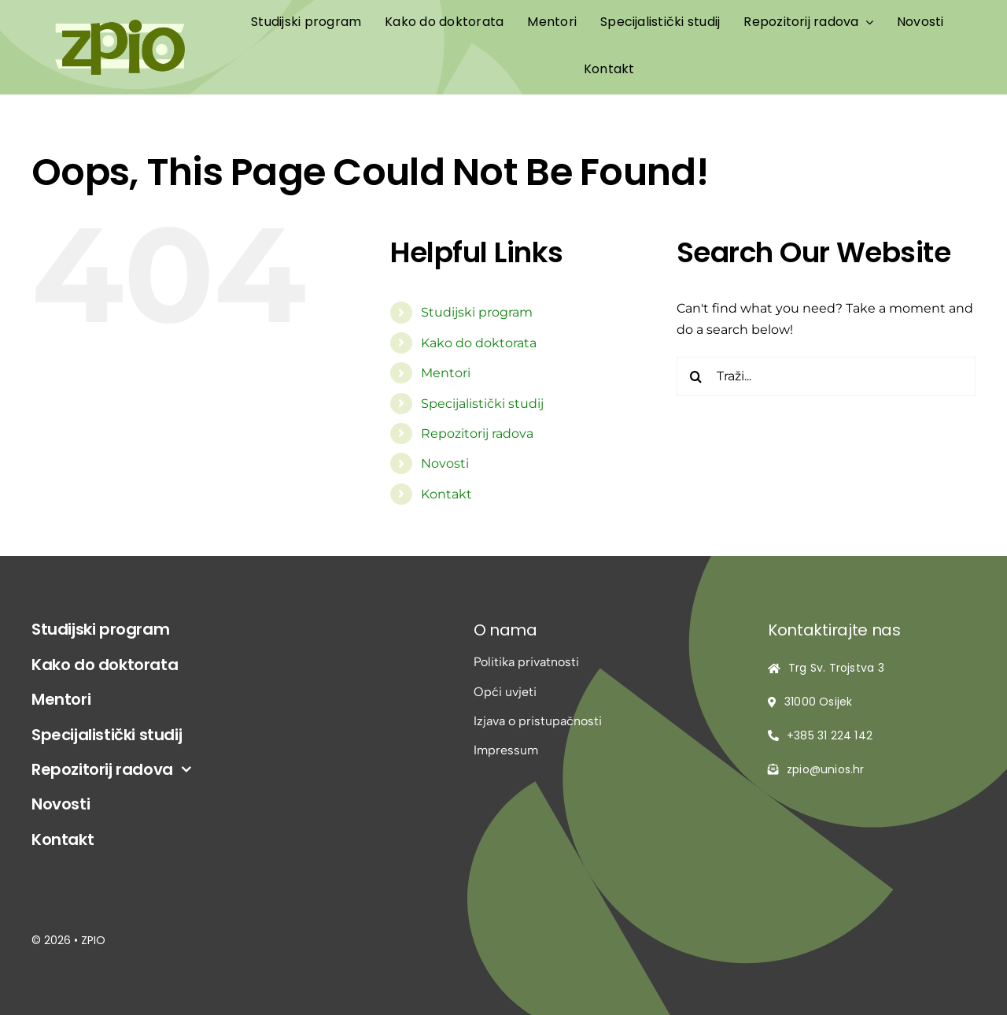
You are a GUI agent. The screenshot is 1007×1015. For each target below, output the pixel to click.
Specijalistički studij (482, 403)
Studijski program (477, 312)
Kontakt (446, 494)
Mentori (445, 372)
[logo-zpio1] (120, 25)
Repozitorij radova (477, 433)
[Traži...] (826, 376)
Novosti (445, 463)
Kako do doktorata (479, 342)
